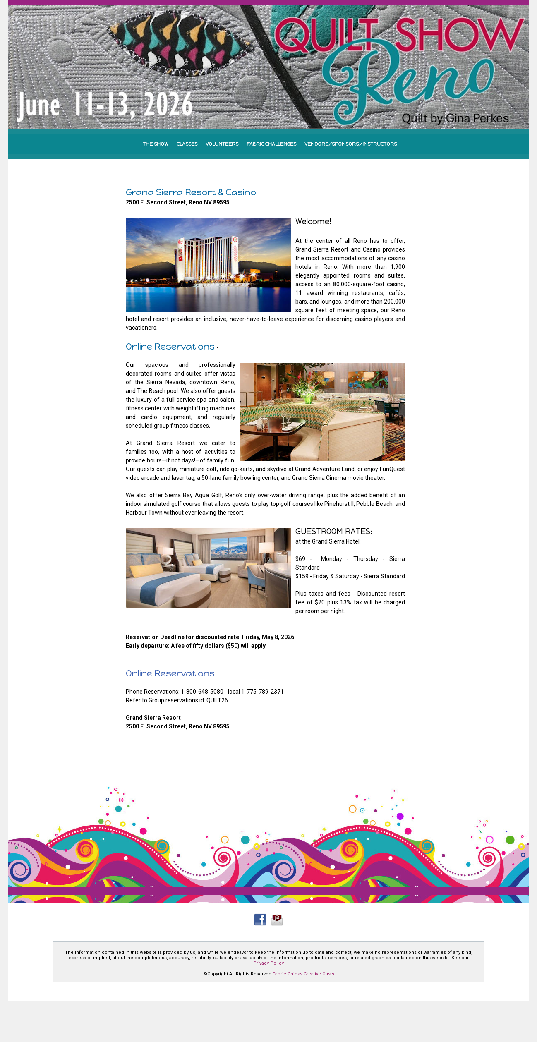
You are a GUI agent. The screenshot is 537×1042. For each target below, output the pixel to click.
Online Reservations (170, 673)
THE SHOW (155, 144)
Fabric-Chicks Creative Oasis (303, 974)
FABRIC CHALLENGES (271, 144)
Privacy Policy (268, 963)
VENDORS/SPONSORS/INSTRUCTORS (350, 144)
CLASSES (187, 144)
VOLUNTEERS (222, 144)
